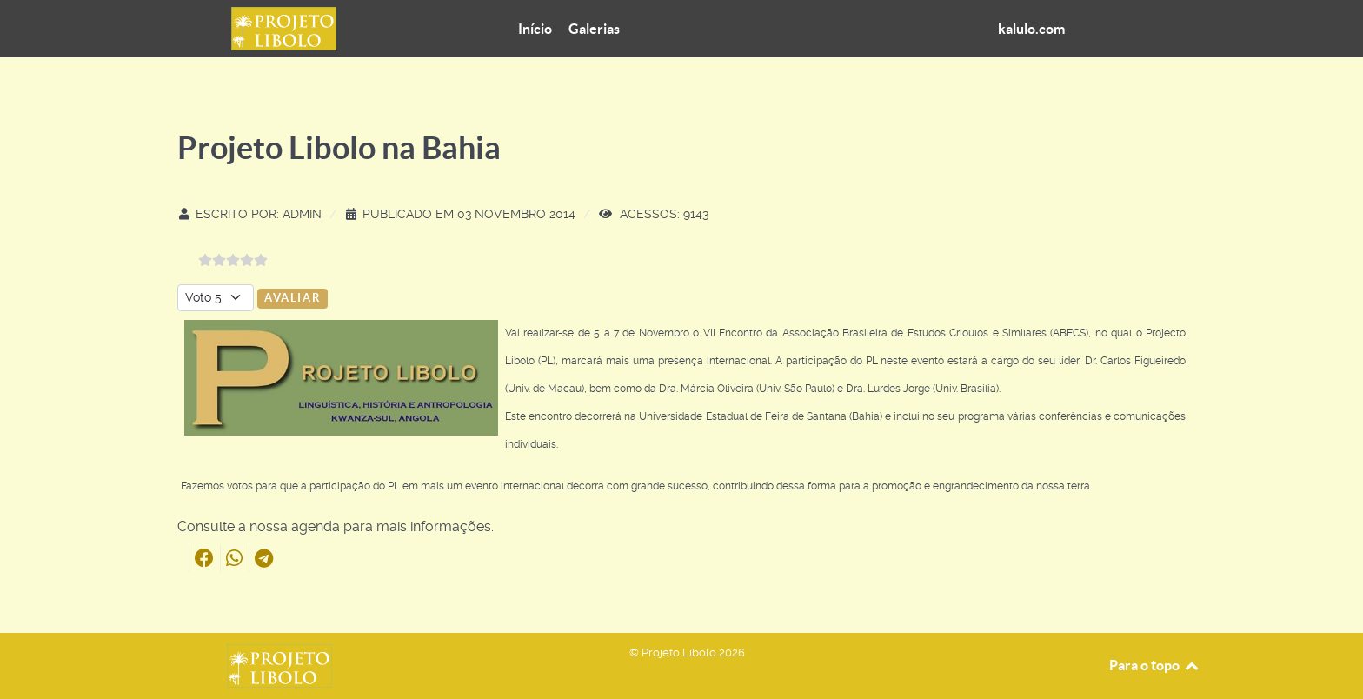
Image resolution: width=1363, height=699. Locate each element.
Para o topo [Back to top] (1154, 665)
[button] (204, 558)
